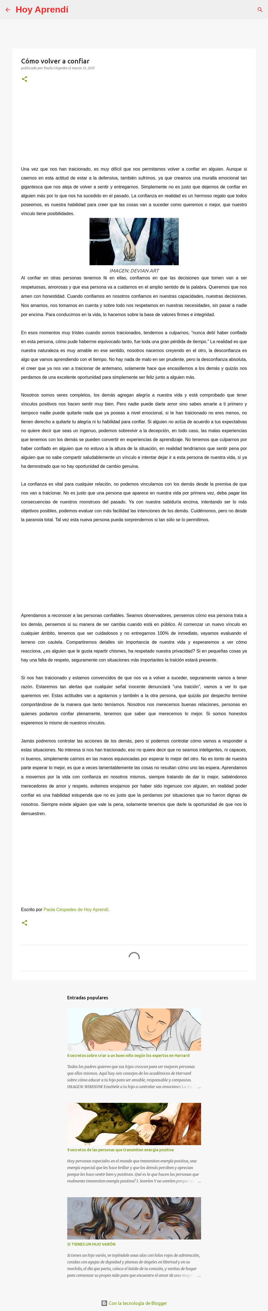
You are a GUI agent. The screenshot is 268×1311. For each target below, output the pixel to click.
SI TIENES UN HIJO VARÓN (91, 1244)
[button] (24, 79)
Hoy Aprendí (42, 9)
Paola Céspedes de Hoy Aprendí (76, 909)
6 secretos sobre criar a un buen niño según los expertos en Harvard (128, 1055)
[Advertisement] (134, 127)
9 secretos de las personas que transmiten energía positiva (120, 1150)
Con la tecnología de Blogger (134, 1303)
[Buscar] (76, 9)
